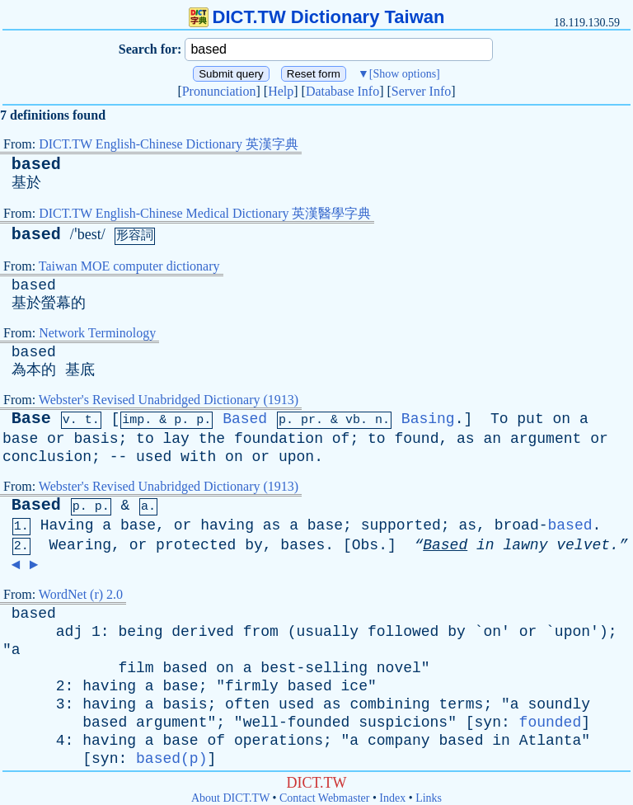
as (466, 439)
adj (69, 632)
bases (302, 545)
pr (308, 420)
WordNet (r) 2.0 (81, 594)
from (261, 632)
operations (278, 740)
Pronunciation (219, 91)
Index (392, 798)
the (212, 439)
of (341, 439)
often (247, 704)
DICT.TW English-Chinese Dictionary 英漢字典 (168, 144)
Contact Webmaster (324, 798)
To (499, 419)
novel (399, 668)
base (20, 439)
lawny (525, 545)
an (492, 439)
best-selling (314, 668)
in (485, 545)
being (140, 632)
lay (176, 439)
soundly (559, 704)
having (227, 525)
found (416, 439)
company (399, 740)
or (56, 439)
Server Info (421, 91)
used (153, 457)
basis (95, 439)
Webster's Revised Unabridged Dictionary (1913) (168, 400)
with (198, 457)
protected (196, 545)
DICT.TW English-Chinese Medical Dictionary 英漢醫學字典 (205, 213)
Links (428, 798)
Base (31, 418)
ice (354, 686)
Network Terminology (97, 333)
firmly (252, 686)
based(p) (171, 759)
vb (352, 420)
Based (245, 419)
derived (202, 632)
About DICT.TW (230, 798)
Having (67, 525)
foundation (278, 439)
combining (389, 704)
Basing (428, 419)
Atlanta (550, 740)
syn (488, 722)
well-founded (296, 722)
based (36, 164)
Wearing (80, 545)
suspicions (403, 722)
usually (328, 632)
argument (545, 439)
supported (401, 525)
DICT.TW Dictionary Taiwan (317, 17)
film (135, 668)
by (254, 545)
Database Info (342, 91)
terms (460, 704)
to (145, 439)
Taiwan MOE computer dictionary (129, 266)
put (530, 419)
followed (403, 632)
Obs (365, 545)
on (562, 419)
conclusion (46, 457)
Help (280, 91)
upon (296, 457)
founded (550, 722)
